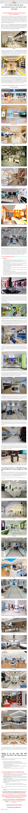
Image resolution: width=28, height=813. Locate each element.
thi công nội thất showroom (10, 779)
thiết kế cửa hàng (6, 809)
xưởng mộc (14, 27)
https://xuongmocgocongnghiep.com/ (16, 801)
